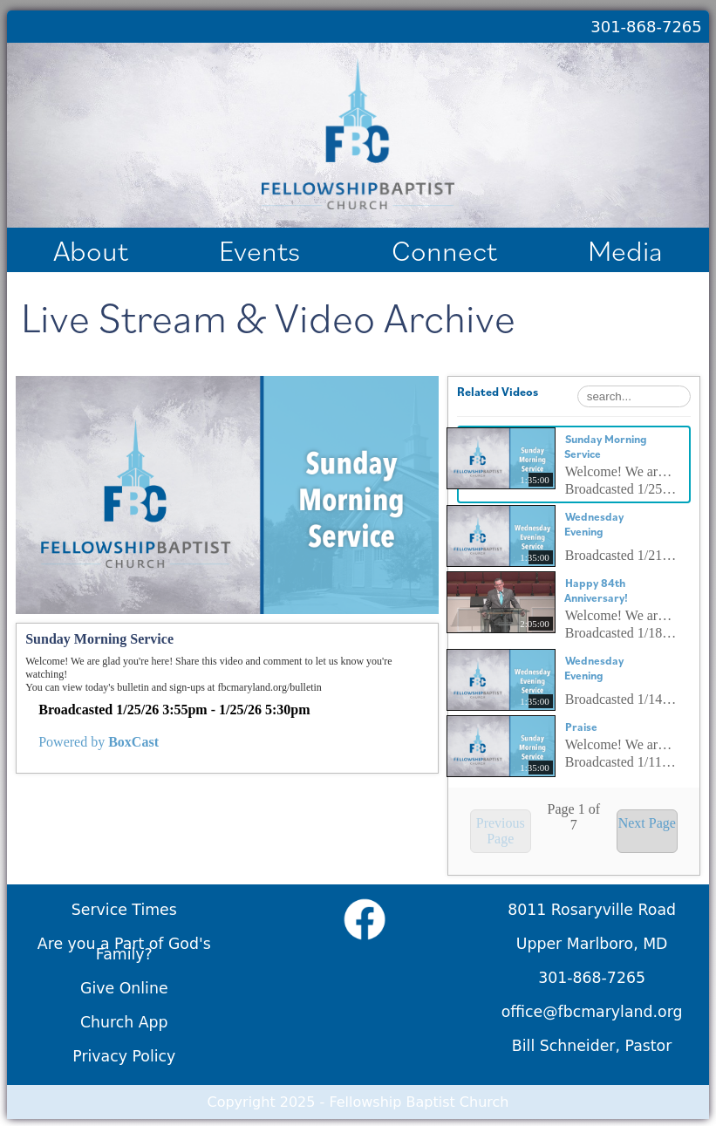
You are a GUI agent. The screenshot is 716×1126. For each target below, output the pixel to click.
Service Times (124, 909)
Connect (444, 250)
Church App (124, 1022)
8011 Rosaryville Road (592, 909)
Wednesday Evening (594, 524)
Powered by (98, 741)
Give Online (124, 988)
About (90, 250)
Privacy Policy (123, 1056)
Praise (581, 727)
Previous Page (500, 830)
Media (625, 250)
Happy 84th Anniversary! (596, 590)
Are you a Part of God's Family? (124, 949)
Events (259, 250)
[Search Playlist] (634, 396)
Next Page (647, 822)
